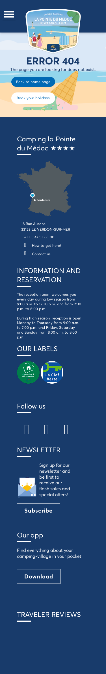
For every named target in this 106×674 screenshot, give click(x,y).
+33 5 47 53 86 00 (39, 236)
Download (38, 576)
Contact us (36, 253)
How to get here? (41, 245)
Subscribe (38, 510)
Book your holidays (33, 97)
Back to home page (33, 81)
